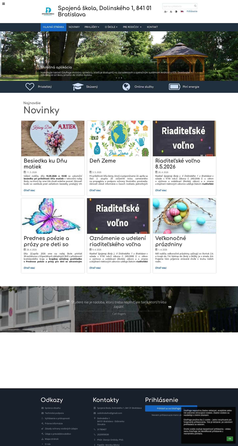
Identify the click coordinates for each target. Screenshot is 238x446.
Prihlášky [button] (92, 27)
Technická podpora (54, 413)
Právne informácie (54, 423)
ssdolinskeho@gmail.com (109, 413)
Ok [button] (230, 439)
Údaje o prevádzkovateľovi (58, 433)
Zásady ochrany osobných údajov (61, 428)
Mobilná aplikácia (56, 67)
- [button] (171, 11)
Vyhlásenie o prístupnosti (57, 418)
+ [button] (165, 11)
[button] (182, 11)
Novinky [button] (74, 27)
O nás (47, 444)
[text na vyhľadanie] (180, 6)
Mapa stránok (52, 438)
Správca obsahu (53, 407)
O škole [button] (111, 27)
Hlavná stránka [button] (53, 27)
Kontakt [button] (152, 27)
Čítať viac (29, 191)
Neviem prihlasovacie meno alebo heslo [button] (171, 415)
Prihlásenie (192, 11)
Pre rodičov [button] (132, 27)
